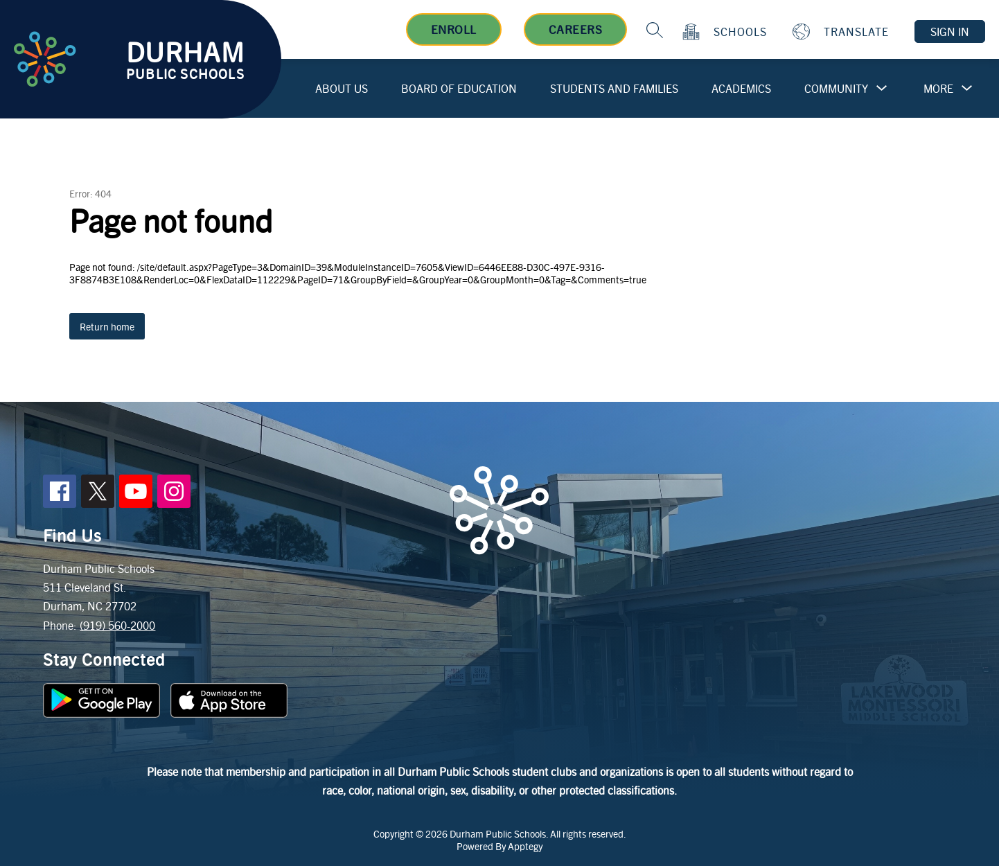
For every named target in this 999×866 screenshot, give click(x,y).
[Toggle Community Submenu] (882, 88)
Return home (107, 326)
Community (836, 88)
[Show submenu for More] (938, 88)
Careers (576, 29)
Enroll (454, 29)
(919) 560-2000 (117, 625)
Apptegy (525, 846)
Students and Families (614, 88)
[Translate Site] (842, 31)
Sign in (949, 31)
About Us (341, 88)
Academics (741, 88)
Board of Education (459, 88)
